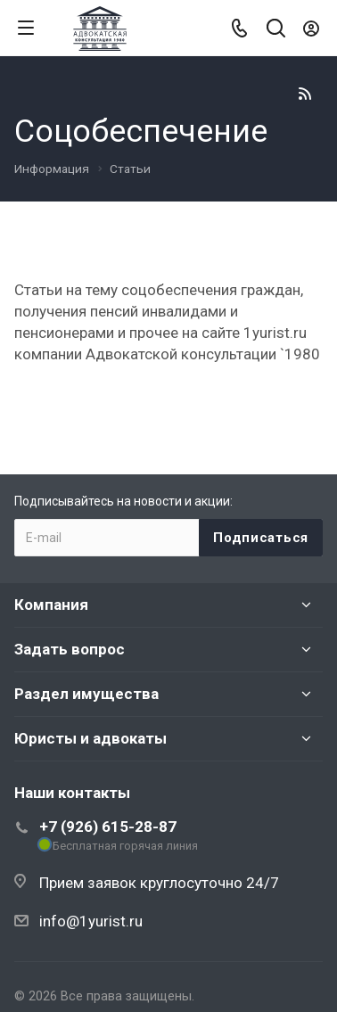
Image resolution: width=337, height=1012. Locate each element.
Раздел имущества (86, 694)
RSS (305, 93)
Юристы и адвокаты (90, 738)
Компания (51, 604)
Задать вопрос (69, 649)
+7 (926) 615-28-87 (108, 826)
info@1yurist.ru (91, 921)
